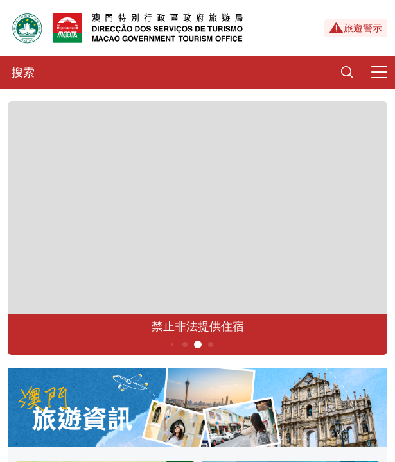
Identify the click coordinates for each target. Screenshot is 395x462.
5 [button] (197, 344)
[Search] (347, 72)
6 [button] (210, 344)
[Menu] (379, 72)
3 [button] (171, 344)
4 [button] (184, 344)
